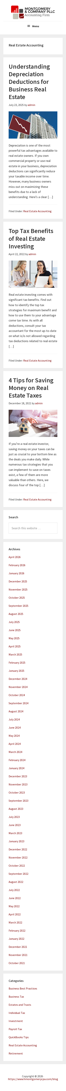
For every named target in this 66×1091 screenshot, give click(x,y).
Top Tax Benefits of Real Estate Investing (31, 238)
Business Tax (16, 996)
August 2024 (16, 711)
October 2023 (17, 792)
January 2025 (16, 670)
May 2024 (14, 735)
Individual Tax (17, 1013)
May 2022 (14, 906)
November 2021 (18, 955)
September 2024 (18, 703)
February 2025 (17, 662)
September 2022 (18, 873)
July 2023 (14, 817)
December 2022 (18, 849)
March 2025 (15, 654)
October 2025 (17, 597)
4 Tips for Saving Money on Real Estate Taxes (31, 387)
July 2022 (14, 890)
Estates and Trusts (20, 1004)
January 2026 (16, 573)
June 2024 (15, 727)
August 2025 (16, 614)
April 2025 (15, 646)
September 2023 (18, 800)
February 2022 (17, 930)
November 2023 (18, 784)
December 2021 (18, 947)
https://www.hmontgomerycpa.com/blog (33, 1079)
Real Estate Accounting (37, 211)
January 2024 (16, 768)
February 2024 (17, 760)
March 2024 (15, 752)
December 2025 (18, 581)
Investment (16, 1021)
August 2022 (16, 882)
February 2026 (17, 565)
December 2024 (18, 679)
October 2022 (17, 865)
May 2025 (14, 638)
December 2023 (18, 776)
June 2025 (15, 630)
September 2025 (18, 605)
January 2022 (16, 938)
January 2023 (16, 841)
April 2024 (15, 744)
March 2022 (15, 922)
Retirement (16, 1053)
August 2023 (16, 808)
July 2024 (14, 719)
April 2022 (15, 914)
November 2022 (18, 857)
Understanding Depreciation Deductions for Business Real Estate (29, 81)
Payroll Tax (15, 1029)
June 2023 (15, 825)
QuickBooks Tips (19, 1037)
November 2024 (18, 687)
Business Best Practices (23, 988)
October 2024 (17, 695)
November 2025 (18, 589)
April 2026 (15, 557)
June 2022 (15, 898)
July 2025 (14, 622)
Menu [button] (35, 26)
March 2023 (15, 833)
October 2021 (17, 963)
